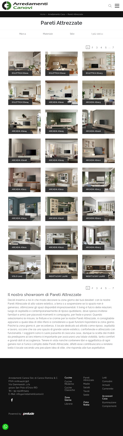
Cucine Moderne (69, 382)
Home (43, 14)
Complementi (108, 406)
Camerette (107, 388)
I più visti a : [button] (97, 34)
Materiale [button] (48, 34)
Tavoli (86, 391)
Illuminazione (107, 402)
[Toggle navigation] (117, 5)
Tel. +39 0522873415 (19, 391)
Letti (104, 377)
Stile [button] (72, 34)
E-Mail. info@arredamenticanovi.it (26, 394)
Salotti (86, 387)
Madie (86, 384)
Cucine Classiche (70, 388)
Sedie (86, 395)
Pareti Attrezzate (75, 14)
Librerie (69, 404)
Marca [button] (22, 34)
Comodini (107, 381)
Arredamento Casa (56, 14)
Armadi (106, 385)
